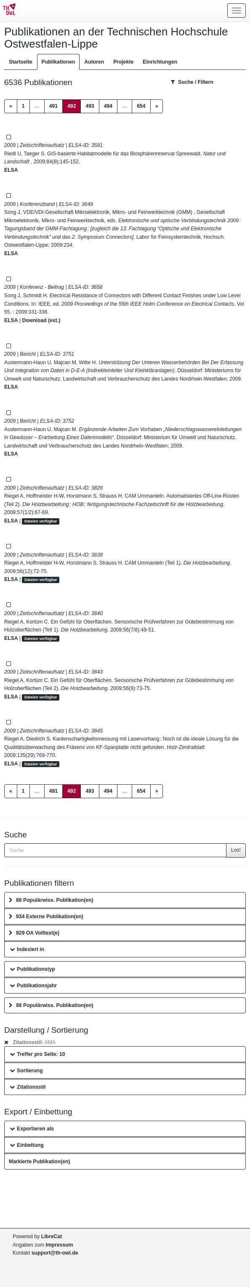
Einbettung (27, 1145)
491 (53, 106)
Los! (236, 850)
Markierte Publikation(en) (39, 1161)
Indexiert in (27, 949)
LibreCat (51, 1236)
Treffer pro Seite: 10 (37, 1054)
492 (74, 105)
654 (141, 106)
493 (89, 106)
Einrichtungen (160, 62)
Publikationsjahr (33, 986)
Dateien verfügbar (40, 521)
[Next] (156, 106)
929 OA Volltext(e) (34, 933)
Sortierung (26, 1071)
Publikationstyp (32, 969)
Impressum (59, 1245)
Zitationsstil (27, 1087)
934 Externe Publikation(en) (46, 916)
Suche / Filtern (192, 82)
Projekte (123, 62)
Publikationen (58, 62)
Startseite (20, 62)
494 (108, 106)
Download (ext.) (41, 320)
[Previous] (10, 106)
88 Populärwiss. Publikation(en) (51, 900)
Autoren (94, 62)
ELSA (11, 170)
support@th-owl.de (55, 1253)
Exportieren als (32, 1129)
